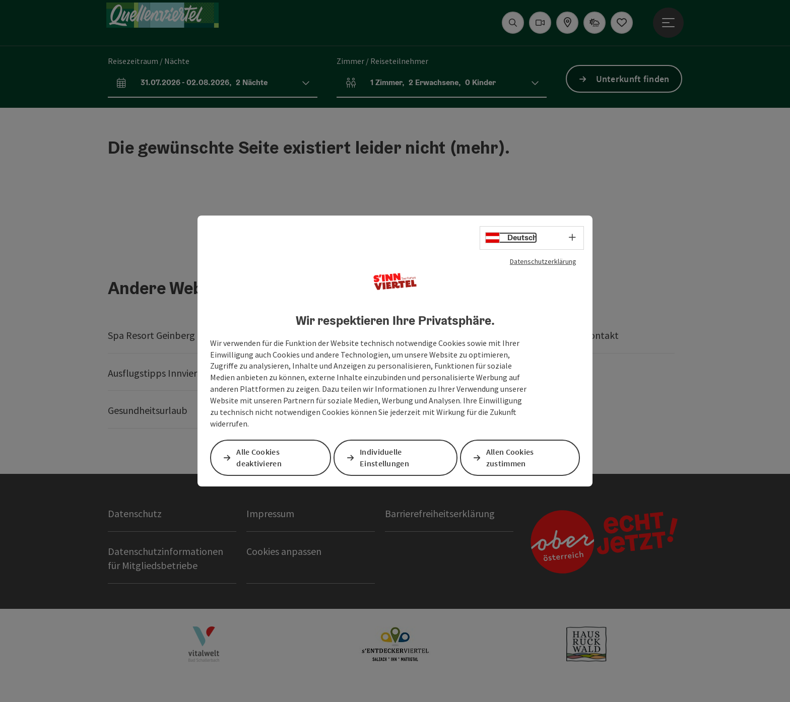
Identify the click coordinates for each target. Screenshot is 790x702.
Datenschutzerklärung (543, 261)
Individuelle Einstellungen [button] (385, 457)
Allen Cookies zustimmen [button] (511, 457)
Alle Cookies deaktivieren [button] (259, 457)
